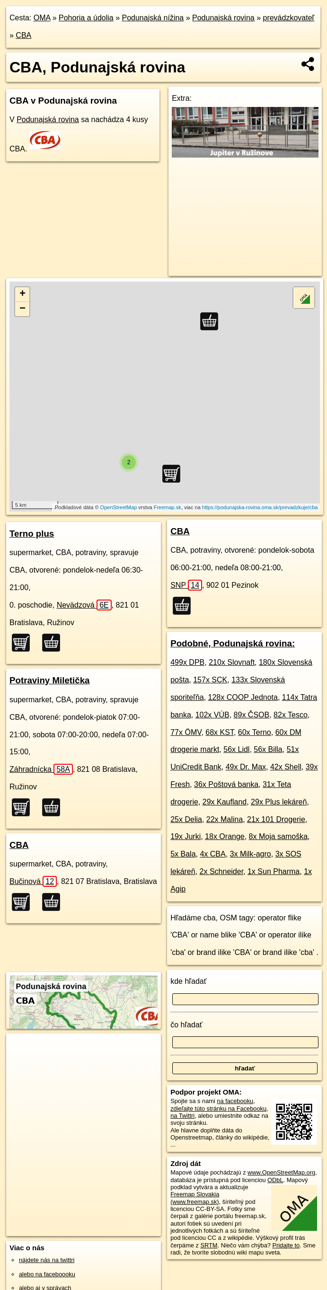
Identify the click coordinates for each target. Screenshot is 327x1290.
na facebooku (235, 1100)
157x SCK (210, 680)
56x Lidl (236, 749)
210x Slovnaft (232, 662)
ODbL (275, 1180)
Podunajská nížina (153, 18)
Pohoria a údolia (86, 18)
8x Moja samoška (278, 836)
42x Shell (285, 767)
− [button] (22, 309)
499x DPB (187, 662)
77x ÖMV (185, 732)
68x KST (219, 732)
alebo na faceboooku (47, 1274)
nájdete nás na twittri (46, 1259)
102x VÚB (212, 715)
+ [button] (22, 294)
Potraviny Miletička (49, 680)
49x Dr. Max (246, 767)
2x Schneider (222, 871)
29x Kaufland (225, 802)
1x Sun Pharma (273, 871)
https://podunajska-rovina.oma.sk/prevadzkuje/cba (260, 507)
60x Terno (254, 732)
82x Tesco (291, 715)
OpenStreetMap (118, 507)
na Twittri (182, 1115)
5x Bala (182, 854)
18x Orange (225, 836)
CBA (23, 35)
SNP (186, 585)
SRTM (209, 1245)
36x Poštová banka (226, 784)
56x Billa (268, 749)
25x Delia (186, 819)
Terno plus (31, 534)
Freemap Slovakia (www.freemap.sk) (194, 1198)
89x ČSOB (252, 715)
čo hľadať (186, 1025)
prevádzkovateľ (288, 18)
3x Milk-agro (250, 854)
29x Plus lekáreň (279, 802)
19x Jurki (185, 836)
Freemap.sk (167, 507)
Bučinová (33, 881)
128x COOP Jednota (243, 697)
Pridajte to (286, 1245)
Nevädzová (84, 605)
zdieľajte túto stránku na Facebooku (218, 1108)
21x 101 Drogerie (276, 819)
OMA (42, 18)
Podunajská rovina (223, 18)
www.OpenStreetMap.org (281, 1172)
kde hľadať (188, 981)
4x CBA (212, 854)
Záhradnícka (41, 769)
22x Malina (224, 819)
